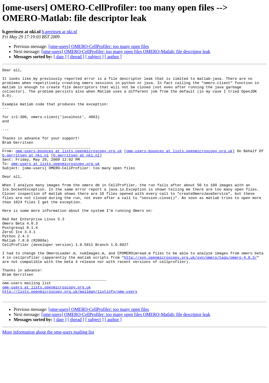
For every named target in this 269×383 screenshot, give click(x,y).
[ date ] (60, 56)
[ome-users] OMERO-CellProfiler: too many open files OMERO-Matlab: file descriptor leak (125, 51)
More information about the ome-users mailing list (48, 378)
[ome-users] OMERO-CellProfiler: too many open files (99, 46)
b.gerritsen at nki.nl (59, 31)
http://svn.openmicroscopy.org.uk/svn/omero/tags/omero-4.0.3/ (190, 295)
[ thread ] (76, 56)
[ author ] (113, 56)
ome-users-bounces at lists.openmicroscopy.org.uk (69, 167)
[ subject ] (94, 56)
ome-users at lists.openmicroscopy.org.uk (55, 183)
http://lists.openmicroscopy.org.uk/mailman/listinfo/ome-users (69, 336)
